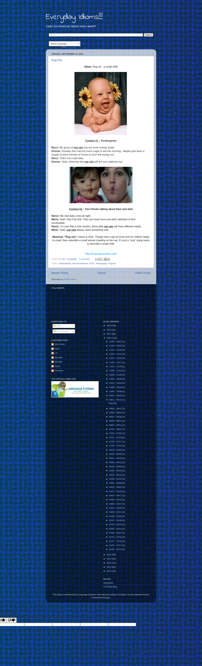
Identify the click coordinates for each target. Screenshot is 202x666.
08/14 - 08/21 (115, 421)
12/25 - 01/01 (115, 341)
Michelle (58, 357)
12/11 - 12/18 (115, 350)
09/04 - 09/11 (115, 408)
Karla (56, 348)
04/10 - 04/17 (115, 495)
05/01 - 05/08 (115, 483)
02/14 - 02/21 (115, 524)
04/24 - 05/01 (115, 487)
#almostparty (65, 263)
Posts (57, 326)
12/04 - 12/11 (115, 354)
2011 (109, 571)
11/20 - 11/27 (115, 362)
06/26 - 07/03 (115, 450)
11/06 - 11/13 (115, 370)
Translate (68, 47)
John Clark (59, 344)
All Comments (61, 331)
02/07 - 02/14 (115, 529)
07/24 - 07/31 (115, 433)
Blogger (106, 597)
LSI (56, 353)
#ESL (92, 263)
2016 (109, 338)
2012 (109, 567)
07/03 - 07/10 (115, 446)
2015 (109, 554)
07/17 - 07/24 (115, 437)
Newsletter (108, 583)
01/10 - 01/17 (115, 545)
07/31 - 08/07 (115, 429)
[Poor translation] (11, 620)
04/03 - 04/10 (115, 499)
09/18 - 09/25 (115, 395)
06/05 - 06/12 (115, 462)
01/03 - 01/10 (115, 549)
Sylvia (57, 366)
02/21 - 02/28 (115, 520)
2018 (109, 330)
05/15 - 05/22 (115, 475)
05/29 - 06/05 (115, 466)
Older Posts (143, 273)
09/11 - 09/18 (115, 400)
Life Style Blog (110, 587)
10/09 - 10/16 (115, 387)
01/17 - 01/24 (115, 541)
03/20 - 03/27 (115, 504)
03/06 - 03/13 (115, 512)
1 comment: (85, 259)
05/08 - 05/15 (115, 479)
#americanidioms (80, 263)
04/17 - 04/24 (115, 491)
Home (102, 273)
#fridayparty (101, 263)
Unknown (58, 370)
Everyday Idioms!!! (74, 17)
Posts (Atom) (70, 279)
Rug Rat (56, 60)
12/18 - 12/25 (115, 345)
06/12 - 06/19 (115, 458)
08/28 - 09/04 (115, 412)
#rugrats (112, 263)
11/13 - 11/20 (115, 366)
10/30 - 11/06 (115, 375)
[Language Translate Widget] (64, 43)
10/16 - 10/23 (115, 383)
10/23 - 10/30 (115, 379)
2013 (109, 563)
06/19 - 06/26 (115, 454)
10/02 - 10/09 (115, 391)
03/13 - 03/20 (115, 508)
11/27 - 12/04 (115, 358)
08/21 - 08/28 (115, 417)
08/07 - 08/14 (115, 425)
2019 (109, 325)
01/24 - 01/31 (115, 537)
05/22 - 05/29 (115, 470)
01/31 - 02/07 (115, 533)
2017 (109, 334)
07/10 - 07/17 (115, 441)
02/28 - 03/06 (115, 516)
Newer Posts (59, 273)
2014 (109, 559)
